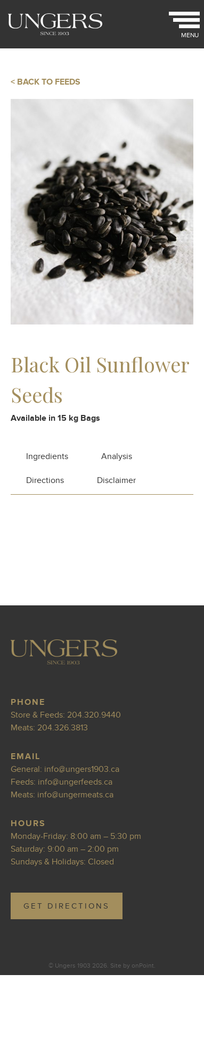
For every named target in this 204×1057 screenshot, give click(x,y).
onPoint (143, 965)
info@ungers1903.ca (81, 769)
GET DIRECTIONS (66, 906)
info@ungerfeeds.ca (75, 782)
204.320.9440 (94, 715)
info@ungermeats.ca (75, 794)
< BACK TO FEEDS (45, 82)
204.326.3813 (62, 727)
